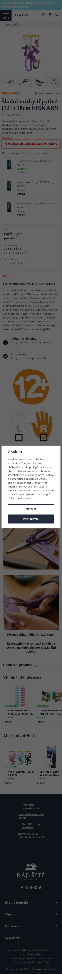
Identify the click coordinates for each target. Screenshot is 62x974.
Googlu (43, 479)
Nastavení (31, 508)
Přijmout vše (31, 519)
